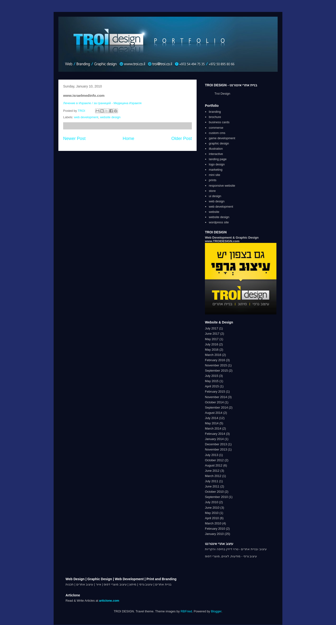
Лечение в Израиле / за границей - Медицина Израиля (102, 103)
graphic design (219, 143)
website (214, 212)
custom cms (217, 133)
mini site (214, 175)
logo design (217, 164)
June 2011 (212, 486)
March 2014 (213, 428)
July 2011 (211, 481)
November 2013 (216, 449)
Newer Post (74, 138)
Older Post (181, 138)
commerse (216, 127)
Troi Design (222, 93)
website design (110, 117)
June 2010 (212, 507)
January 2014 (214, 439)
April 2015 (212, 386)
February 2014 (215, 433)
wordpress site (219, 222)
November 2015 (216, 365)
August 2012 (213, 465)
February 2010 (215, 528)
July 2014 (211, 418)
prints (212, 180)
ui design (215, 196)
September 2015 (216, 370)
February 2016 (215, 360)
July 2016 (211, 344)
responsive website (222, 185)
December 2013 (216, 444)
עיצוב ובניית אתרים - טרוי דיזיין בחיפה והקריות (236, 549)
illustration (216, 148)
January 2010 (214, 534)
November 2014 (216, 397)
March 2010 (213, 523)
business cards (219, 122)
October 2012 (214, 460)
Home (128, 138)
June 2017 (212, 333)
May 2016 (212, 349)
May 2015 (212, 381)
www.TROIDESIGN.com (222, 241)
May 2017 (212, 339)
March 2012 (213, 476)
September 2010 (216, 497)
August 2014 (213, 413)
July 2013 (211, 455)
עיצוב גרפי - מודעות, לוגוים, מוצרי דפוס (231, 556)
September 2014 (216, 407)
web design (216, 201)
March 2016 (213, 355)
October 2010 (214, 491)
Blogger (216, 611)
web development (86, 117)
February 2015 (215, 391)
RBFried (186, 611)
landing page (217, 159)
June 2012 (212, 470)
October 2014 (214, 402)
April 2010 (212, 518)
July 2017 (211, 328)
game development (222, 138)
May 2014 (212, 423)
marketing (215, 169)
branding (215, 111)
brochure (215, 117)
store (212, 191)
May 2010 (212, 513)
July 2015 (211, 376)
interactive (216, 154)
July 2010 (211, 502)
